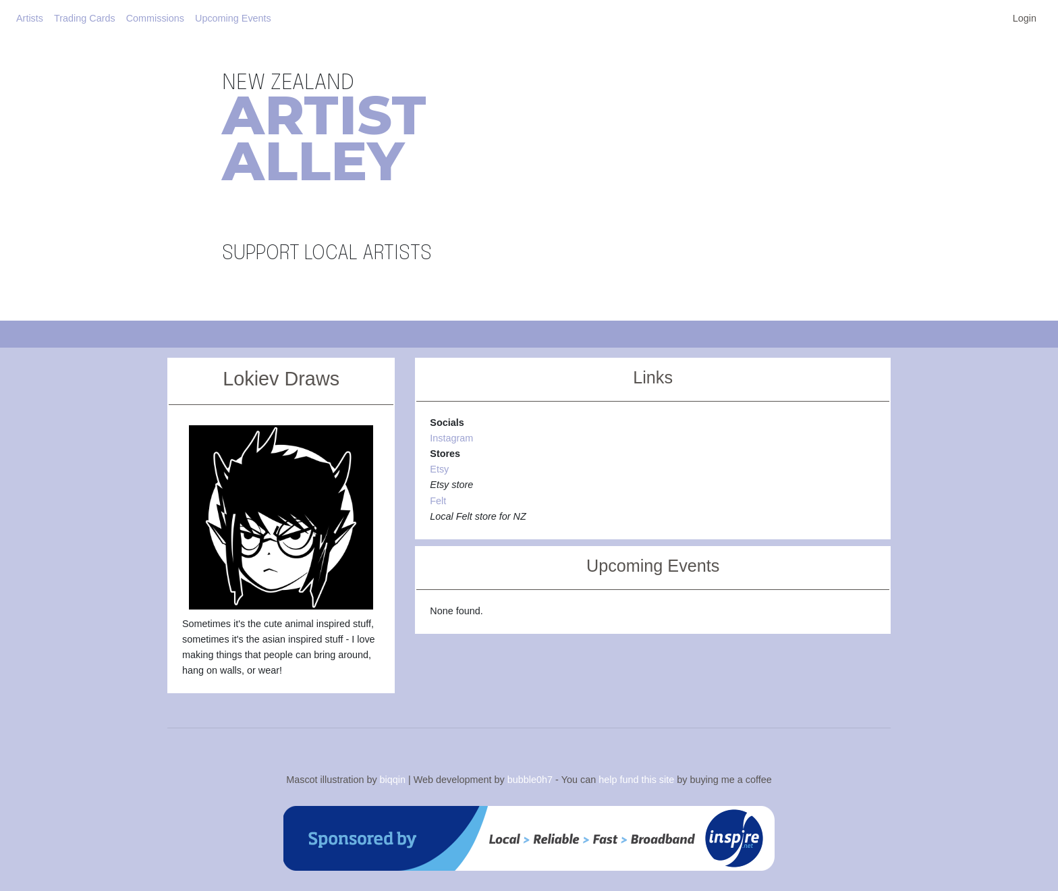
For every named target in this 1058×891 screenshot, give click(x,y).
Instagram (451, 438)
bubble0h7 (530, 779)
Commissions (155, 18)
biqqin (393, 779)
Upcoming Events (233, 18)
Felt (438, 500)
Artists (29, 18)
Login (1024, 18)
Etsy (439, 469)
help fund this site (636, 779)
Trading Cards (84, 18)
